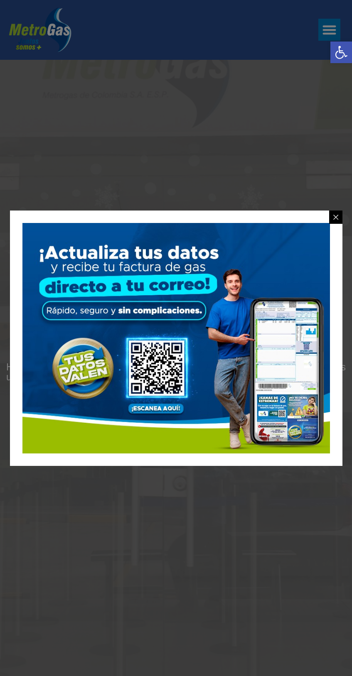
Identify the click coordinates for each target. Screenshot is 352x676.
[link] (341, 52)
